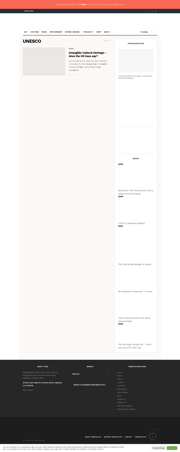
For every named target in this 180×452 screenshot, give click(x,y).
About (107, 32)
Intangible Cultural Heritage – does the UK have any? (88, 54)
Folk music (121, 386)
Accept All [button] (172, 448)
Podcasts (88, 32)
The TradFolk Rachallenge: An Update (134, 264)
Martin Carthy (28, 390)
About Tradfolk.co (93, 437)
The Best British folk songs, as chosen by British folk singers (135, 76)
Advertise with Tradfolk (126, 409)
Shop (98, 32)
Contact (128, 437)
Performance (56, 32)
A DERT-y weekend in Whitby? (131, 223)
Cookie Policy (140, 437)
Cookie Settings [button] (158, 448)
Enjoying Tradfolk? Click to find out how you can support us (90, 4)
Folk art (120, 379)
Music (44, 32)
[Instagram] (152, 11)
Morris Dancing (72, 32)
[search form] (87, 374)
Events (119, 376)
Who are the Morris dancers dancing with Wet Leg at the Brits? (139, 107)
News (71, 48)
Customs (34, 32)
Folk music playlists (124, 406)
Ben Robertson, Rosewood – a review (135, 291)
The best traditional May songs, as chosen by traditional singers (138, 96)
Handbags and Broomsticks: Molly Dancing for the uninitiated (139, 85)
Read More (72, 75)
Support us (121, 399)
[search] (107, 374)
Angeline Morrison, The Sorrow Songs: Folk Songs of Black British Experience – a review (140, 118)
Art (26, 32)
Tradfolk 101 (121, 402)
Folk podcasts (122, 392)
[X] (149, 11)
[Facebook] (147, 11)
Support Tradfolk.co (113, 437)
